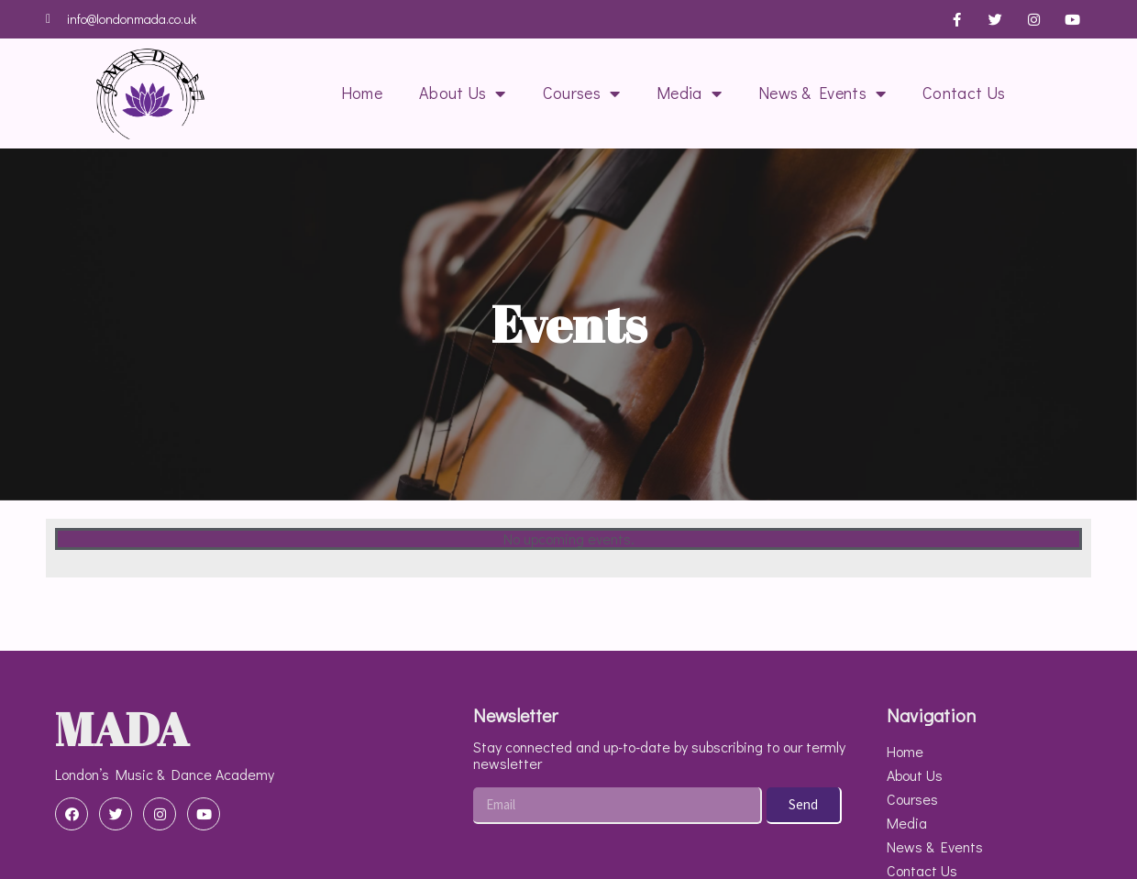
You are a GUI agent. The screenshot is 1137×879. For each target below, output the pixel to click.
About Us (462, 93)
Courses (581, 93)
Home (361, 93)
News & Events (822, 93)
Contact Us (963, 93)
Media (689, 93)
